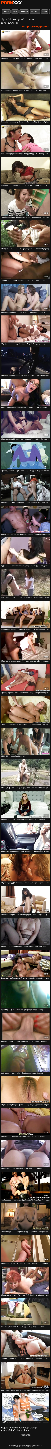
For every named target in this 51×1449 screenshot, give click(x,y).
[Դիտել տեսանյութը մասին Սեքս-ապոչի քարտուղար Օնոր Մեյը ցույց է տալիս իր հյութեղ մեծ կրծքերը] (25, 646)
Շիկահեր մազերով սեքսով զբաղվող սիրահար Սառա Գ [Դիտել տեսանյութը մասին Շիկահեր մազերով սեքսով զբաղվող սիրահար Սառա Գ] (23, 312)
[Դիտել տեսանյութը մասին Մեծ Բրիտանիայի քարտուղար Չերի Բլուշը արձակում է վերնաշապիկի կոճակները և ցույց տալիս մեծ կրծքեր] (25, 582)
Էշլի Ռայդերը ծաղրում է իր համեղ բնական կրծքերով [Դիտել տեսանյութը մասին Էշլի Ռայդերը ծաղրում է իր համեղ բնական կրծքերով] (22, 1073)
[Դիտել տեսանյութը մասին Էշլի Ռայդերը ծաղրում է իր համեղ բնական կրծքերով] (25, 1058)
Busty (44, 11)
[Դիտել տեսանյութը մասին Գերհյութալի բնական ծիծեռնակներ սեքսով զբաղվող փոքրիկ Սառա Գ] (25, 1089)
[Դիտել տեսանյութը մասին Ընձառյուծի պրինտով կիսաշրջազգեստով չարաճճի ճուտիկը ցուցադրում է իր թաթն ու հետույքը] (25, 772)
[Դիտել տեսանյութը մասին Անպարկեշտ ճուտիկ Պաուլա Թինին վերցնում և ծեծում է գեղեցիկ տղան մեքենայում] (25, 1280)
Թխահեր (35, 11)
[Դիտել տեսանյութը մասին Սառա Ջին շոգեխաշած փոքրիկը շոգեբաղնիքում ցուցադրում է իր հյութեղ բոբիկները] (25, 519)
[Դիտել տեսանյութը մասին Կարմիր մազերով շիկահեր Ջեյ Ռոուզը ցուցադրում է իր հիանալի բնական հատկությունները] (25, 202)
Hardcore (24, 11)
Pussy (15, 11)
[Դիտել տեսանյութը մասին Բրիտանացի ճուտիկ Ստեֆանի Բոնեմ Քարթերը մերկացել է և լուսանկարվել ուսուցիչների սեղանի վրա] (25, 1121)
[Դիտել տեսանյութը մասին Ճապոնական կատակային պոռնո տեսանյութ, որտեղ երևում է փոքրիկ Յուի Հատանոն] (25, 963)
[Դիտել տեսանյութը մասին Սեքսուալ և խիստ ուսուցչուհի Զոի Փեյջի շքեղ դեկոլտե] (25, 1153)
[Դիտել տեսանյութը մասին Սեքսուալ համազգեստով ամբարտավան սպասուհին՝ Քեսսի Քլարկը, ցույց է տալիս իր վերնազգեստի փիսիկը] (25, 836)
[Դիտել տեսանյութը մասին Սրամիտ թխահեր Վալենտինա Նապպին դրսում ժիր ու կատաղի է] (25, 43)
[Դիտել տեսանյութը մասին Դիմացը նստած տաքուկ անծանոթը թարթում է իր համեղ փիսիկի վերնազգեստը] (25, 455)
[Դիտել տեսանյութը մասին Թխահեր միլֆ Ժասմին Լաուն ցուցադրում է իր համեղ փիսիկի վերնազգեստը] (25, 994)
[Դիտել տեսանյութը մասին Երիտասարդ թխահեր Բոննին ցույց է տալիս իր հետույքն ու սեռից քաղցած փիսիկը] (25, 550)
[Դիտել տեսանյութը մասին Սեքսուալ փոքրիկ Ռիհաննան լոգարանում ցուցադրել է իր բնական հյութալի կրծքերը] (25, 867)
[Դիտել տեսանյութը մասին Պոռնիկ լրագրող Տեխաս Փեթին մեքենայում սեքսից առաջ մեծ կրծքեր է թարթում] (25, 1343)
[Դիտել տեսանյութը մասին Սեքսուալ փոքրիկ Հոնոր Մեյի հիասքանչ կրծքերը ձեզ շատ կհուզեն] (25, 424)
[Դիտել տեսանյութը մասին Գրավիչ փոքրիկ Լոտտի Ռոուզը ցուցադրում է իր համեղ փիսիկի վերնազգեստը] (25, 804)
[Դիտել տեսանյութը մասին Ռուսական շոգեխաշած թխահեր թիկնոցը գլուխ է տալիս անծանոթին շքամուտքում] (25, 138)
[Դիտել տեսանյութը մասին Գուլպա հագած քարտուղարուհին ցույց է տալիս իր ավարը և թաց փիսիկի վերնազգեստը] (25, 1026)
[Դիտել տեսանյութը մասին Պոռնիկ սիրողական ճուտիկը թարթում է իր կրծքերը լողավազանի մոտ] (25, 265)
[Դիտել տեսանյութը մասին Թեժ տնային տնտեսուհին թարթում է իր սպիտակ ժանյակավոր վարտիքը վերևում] (25, 1311)
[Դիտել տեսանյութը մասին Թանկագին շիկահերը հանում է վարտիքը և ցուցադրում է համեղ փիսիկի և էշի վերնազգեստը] (25, 614)
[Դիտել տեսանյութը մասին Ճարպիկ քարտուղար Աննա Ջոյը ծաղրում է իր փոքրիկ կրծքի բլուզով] (25, 107)
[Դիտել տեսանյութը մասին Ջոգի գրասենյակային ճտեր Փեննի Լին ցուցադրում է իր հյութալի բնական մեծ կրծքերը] (25, 709)
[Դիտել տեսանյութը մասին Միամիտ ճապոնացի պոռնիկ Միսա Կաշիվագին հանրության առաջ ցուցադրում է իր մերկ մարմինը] (25, 170)
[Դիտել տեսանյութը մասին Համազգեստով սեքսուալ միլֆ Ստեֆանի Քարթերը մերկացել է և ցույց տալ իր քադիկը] (25, 1185)
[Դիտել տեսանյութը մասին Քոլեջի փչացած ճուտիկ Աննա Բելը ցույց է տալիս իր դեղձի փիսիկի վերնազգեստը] (25, 392)
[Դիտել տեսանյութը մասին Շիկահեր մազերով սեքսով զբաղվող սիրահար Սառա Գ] (25, 297)
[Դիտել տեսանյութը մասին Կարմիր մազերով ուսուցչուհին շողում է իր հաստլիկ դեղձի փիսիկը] (25, 899)
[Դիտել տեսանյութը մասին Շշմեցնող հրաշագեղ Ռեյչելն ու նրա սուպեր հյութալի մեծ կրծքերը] (25, 75)
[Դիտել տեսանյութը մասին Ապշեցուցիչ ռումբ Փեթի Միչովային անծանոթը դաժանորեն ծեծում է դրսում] (25, 1375)
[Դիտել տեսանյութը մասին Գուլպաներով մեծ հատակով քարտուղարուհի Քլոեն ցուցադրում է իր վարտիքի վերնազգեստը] (25, 487)
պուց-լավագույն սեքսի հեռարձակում (11, 2)
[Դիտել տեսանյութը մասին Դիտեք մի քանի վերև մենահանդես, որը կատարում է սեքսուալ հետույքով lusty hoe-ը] (25, 677)
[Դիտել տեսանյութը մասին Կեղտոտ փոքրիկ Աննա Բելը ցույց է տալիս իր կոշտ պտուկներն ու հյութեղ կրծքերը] (25, 360)
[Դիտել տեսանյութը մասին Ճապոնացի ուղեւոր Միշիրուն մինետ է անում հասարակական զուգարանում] (25, 1248)
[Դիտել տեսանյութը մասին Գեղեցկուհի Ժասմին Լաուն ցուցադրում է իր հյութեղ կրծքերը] (25, 233)
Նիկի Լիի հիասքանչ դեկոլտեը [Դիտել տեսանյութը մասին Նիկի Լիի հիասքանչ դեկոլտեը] (13, 756)
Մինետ (6, 11)
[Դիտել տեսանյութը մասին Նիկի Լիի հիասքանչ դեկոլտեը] (25, 741)
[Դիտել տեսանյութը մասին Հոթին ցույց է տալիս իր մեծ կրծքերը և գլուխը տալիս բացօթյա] (25, 1406)
